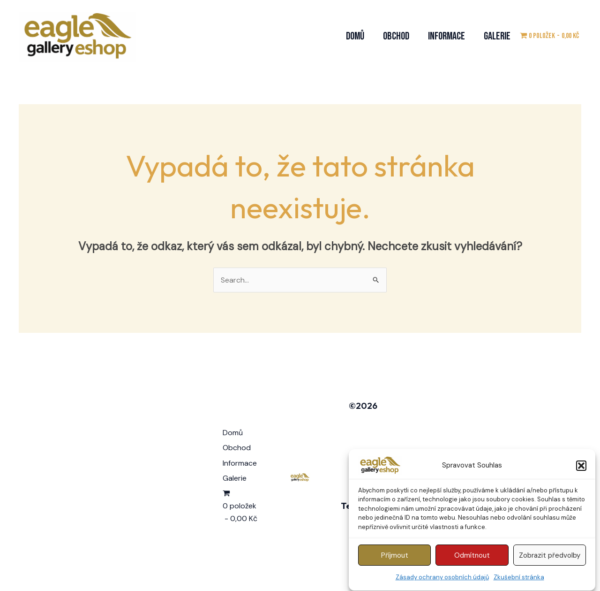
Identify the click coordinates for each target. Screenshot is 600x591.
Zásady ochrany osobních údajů (442, 580)
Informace (446, 36)
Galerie (497, 36)
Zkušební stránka (519, 580)
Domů (355, 36)
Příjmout (394, 558)
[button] (581, 469)
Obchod (396, 36)
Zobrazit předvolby (549, 558)
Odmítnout (472, 558)
